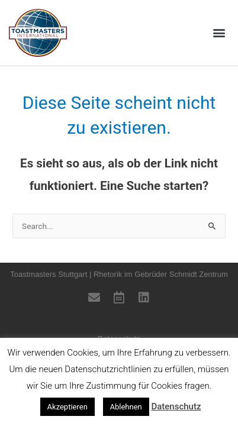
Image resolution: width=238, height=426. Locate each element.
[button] (219, 33)
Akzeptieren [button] (67, 406)
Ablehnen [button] (126, 406)
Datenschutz (176, 406)
